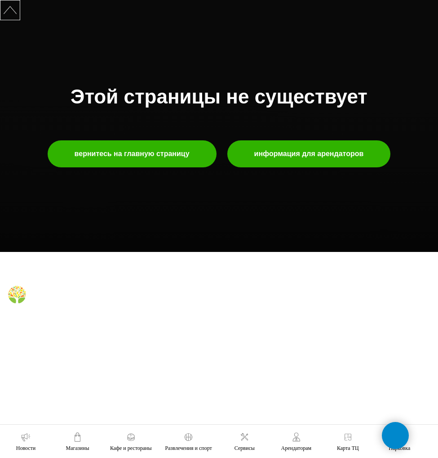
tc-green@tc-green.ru (359, 405)
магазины (128, 304)
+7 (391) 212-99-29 (355, 330)
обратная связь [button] (351, 304)
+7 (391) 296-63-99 (355, 380)
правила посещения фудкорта (153, 364)
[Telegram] (28, 324)
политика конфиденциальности (263, 394)
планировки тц (242, 343)
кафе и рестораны (139, 317)
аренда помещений (248, 317)
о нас (230, 304)
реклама (234, 330)
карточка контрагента (250, 381)
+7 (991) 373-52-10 (355, 354)
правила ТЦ (238, 356)
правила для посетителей (148, 330)
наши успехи (239, 369)
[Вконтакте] (13, 324)
